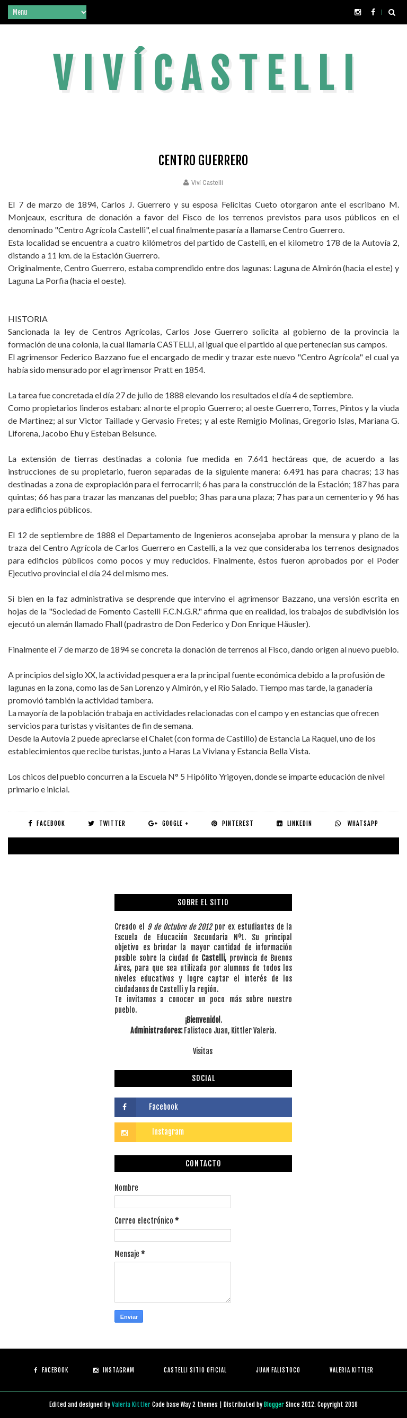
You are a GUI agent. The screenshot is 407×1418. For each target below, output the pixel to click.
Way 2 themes (199, 1404)
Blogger (275, 1404)
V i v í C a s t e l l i (203, 74)
